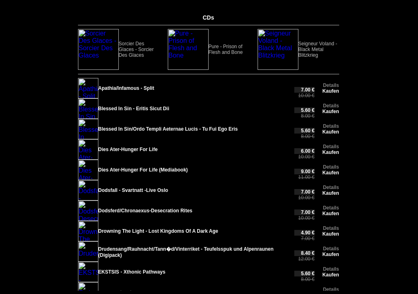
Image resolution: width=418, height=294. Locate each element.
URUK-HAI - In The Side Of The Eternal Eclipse (243, 49)
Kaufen (330, 91)
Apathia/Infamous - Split (126, 88)
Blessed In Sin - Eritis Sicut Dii (133, 108)
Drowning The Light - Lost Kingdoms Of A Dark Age (158, 231)
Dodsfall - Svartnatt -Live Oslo (133, 190)
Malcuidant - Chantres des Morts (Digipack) (291, 49)
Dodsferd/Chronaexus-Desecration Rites (145, 211)
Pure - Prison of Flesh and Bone (144, 49)
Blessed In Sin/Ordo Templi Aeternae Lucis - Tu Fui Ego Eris (168, 129)
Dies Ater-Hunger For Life (128, 149)
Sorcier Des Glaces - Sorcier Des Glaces (95, 49)
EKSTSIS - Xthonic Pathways (132, 272)
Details (331, 85)
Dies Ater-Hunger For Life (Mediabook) (143, 170)
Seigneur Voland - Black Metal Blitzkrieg (195, 49)
